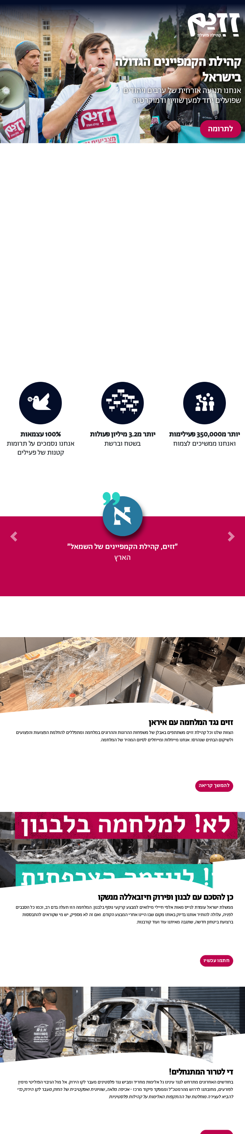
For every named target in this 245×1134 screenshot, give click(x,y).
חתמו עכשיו (217, 960)
